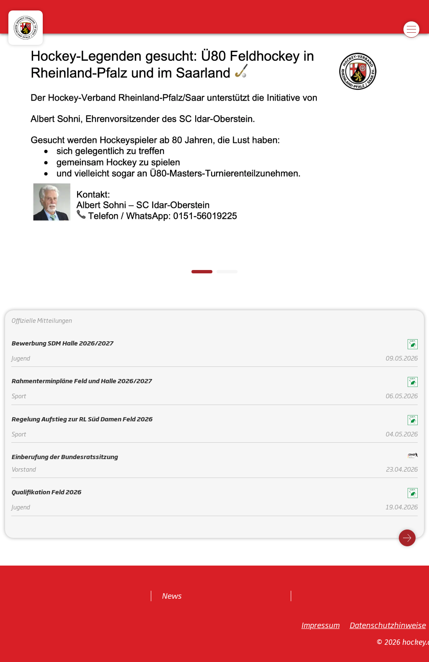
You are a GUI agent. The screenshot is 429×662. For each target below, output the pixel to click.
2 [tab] (221, 274)
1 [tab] (195, 274)
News (171, 595)
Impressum (320, 624)
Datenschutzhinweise (387, 624)
